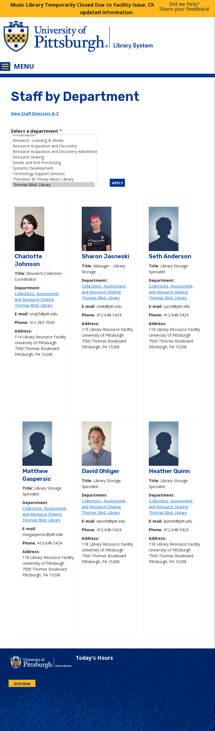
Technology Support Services (53, 174)
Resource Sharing (53, 157)
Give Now (22, 683)
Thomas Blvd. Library (53, 185)
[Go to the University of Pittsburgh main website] (54, 40)
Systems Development (53, 168)
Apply (117, 182)
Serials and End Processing (53, 162)
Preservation (53, 135)
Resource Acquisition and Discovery (53, 146)
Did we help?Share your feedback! (184, 6)
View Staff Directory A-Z (35, 113)
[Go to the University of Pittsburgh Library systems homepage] (161, 40)
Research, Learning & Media (53, 140)
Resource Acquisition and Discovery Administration (53, 151)
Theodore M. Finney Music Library (53, 179)
